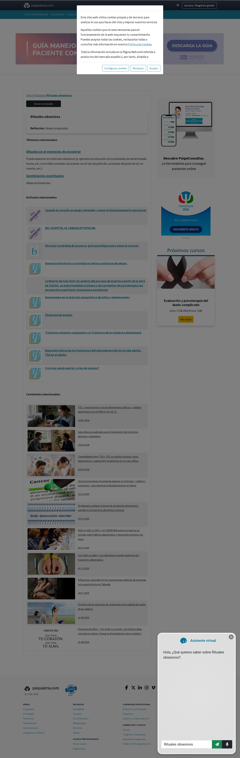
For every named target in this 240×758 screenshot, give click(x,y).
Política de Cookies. (140, 44)
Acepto (154, 68)
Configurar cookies (115, 68)
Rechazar (138, 68)
